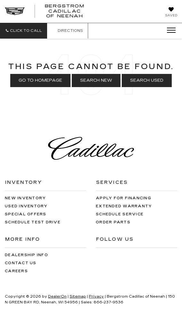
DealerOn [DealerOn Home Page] (57, 296)
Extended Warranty (124, 206)
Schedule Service (120, 214)
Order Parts (113, 222)
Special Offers (25, 214)
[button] (23, 31)
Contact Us (21, 263)
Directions (67, 31)
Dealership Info (26, 255)
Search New (96, 80)
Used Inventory (26, 206)
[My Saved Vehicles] (171, 12)
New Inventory (25, 198)
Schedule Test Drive (33, 222)
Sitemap (78, 296)
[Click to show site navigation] (169, 30)
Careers (16, 271)
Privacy (96, 296)
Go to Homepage (40, 80)
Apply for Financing (123, 198)
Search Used (146, 80)
